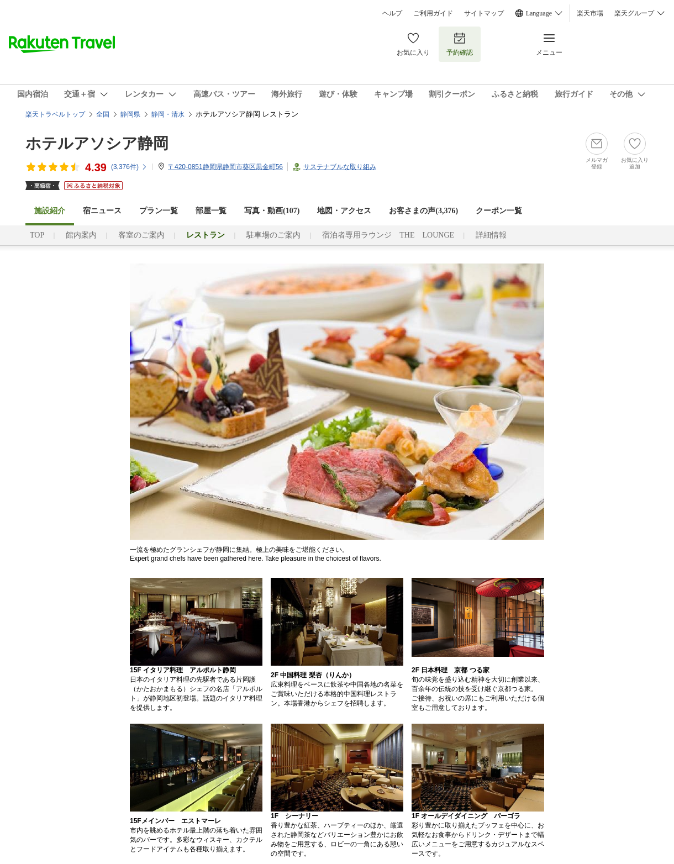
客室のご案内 (141, 235)
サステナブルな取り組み (339, 167)
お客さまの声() (423, 211)
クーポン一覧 (499, 211)
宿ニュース (102, 211)
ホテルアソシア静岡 (96, 143)
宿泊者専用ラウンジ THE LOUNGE (388, 235)
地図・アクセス (344, 211)
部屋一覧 (211, 211)
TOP (37, 235)
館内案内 (81, 235)
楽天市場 (590, 13)
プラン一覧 (158, 211)
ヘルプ (392, 13)
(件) (129, 167)
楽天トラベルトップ (55, 114)
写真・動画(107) (271, 211)
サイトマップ (484, 13)
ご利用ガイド (433, 13)
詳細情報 (491, 235)
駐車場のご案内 (273, 235)
